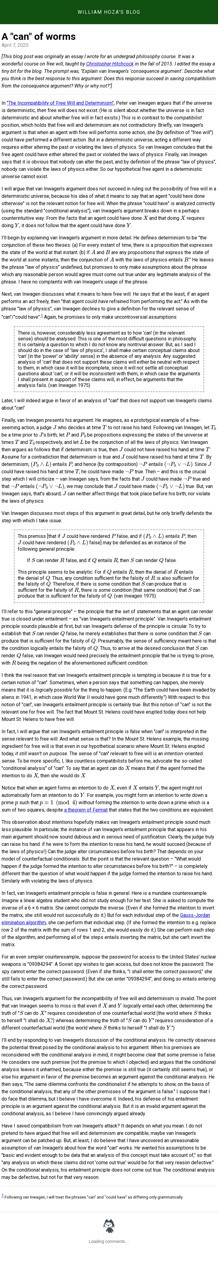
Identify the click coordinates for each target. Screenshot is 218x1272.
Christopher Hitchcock (110, 64)
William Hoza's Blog (109, 12)
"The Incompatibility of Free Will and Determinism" (60, 103)
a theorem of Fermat (86, 810)
